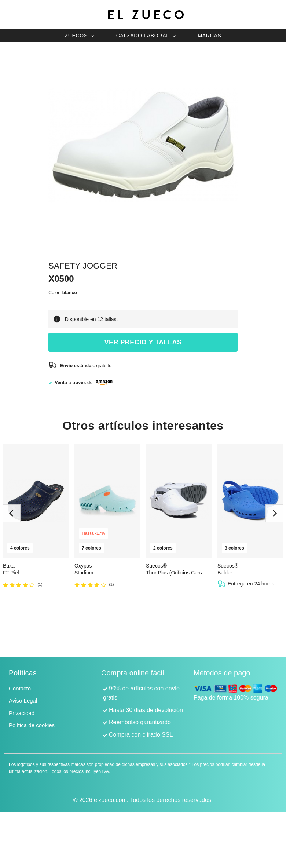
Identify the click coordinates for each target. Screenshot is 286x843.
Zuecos (76, 36)
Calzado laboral (142, 36)
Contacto (20, 688)
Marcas (209, 36)
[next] (274, 513)
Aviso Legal (23, 700)
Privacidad (21, 713)
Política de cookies (32, 725)
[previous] (12, 513)
